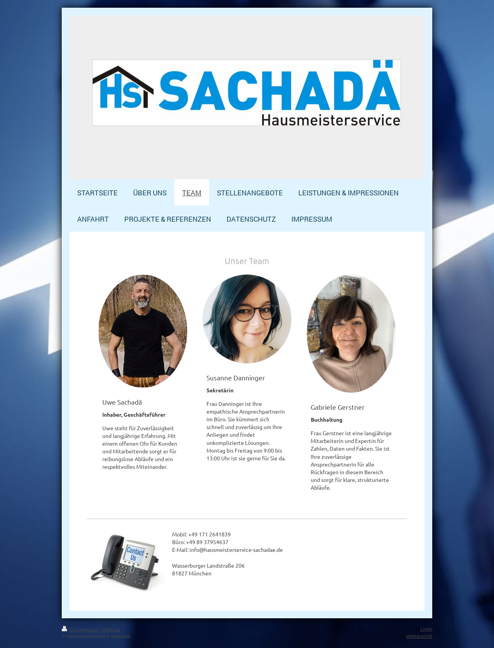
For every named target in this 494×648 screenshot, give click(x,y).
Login (426, 629)
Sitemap (111, 630)
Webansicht (419, 636)
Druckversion (81, 630)
